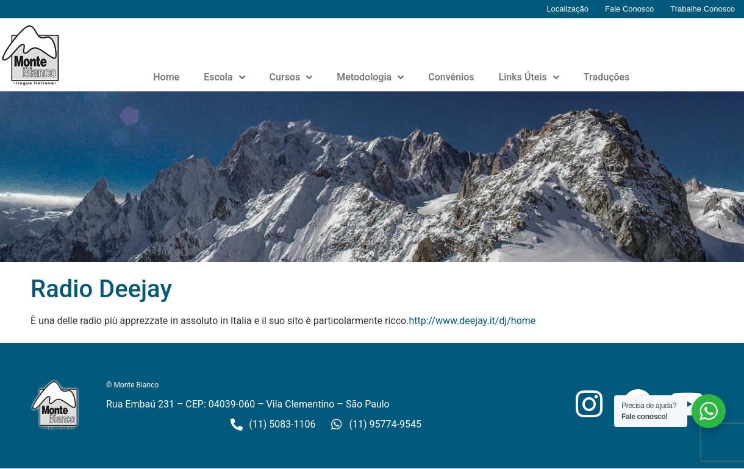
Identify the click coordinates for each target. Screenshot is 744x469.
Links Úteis (529, 77)
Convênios (451, 77)
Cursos (291, 77)
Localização (567, 8)
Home (166, 77)
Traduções (607, 77)
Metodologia (370, 77)
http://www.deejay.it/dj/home (472, 320)
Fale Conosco (629, 8)
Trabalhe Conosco (702, 8)
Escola (224, 77)
